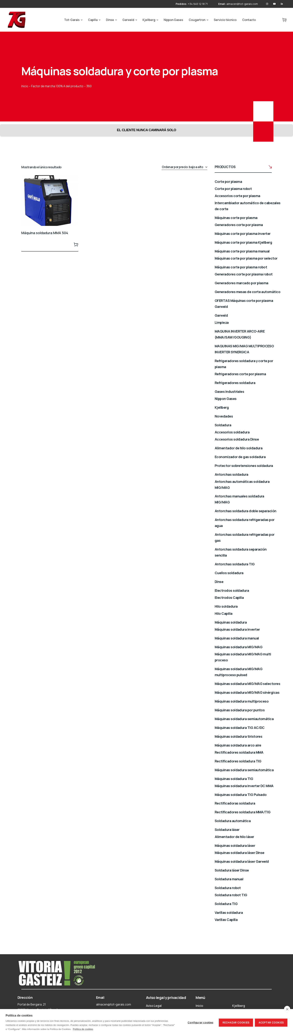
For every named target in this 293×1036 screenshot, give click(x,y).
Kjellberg (149, 20)
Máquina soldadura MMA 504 (44, 233)
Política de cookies (83, 1029)
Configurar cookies (200, 1022)
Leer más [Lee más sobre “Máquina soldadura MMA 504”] (76, 244)
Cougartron (197, 20)
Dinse (110, 20)
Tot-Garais (72, 20)
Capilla (93, 20)
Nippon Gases (173, 20)
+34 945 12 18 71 (198, 4)
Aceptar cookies (271, 1022)
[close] (287, 1009)
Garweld (128, 20)
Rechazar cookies (236, 1022)
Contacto (249, 20)
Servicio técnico (225, 20)
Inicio (24, 86)
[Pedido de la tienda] (184, 167)
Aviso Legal (154, 1006)
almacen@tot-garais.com (242, 4)
